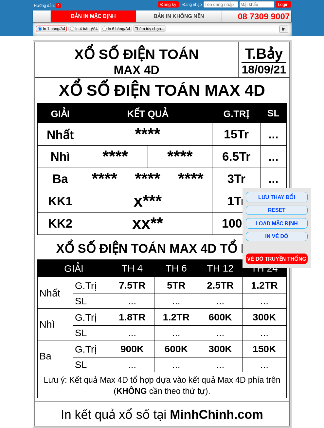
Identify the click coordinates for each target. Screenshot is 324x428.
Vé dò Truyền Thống (276, 259)
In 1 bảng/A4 (51, 29)
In (283, 29)
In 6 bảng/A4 (116, 29)
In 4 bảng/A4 (84, 29)
